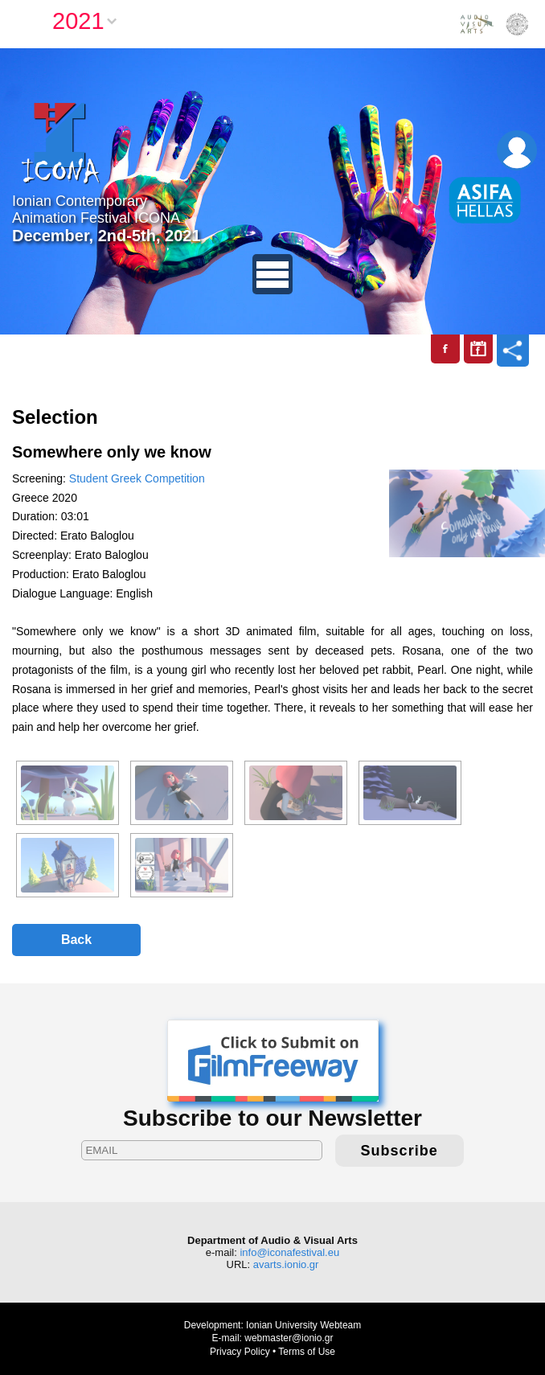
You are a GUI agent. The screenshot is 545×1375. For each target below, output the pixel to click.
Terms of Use (306, 1351)
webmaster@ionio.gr (288, 1338)
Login (517, 150)
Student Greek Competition (137, 478)
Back (76, 939)
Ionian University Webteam (303, 1325)
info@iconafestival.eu (289, 1252)
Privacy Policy (240, 1351)
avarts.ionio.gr (286, 1264)
